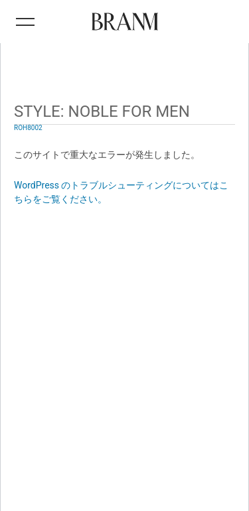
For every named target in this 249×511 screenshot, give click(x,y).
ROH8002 (28, 127)
